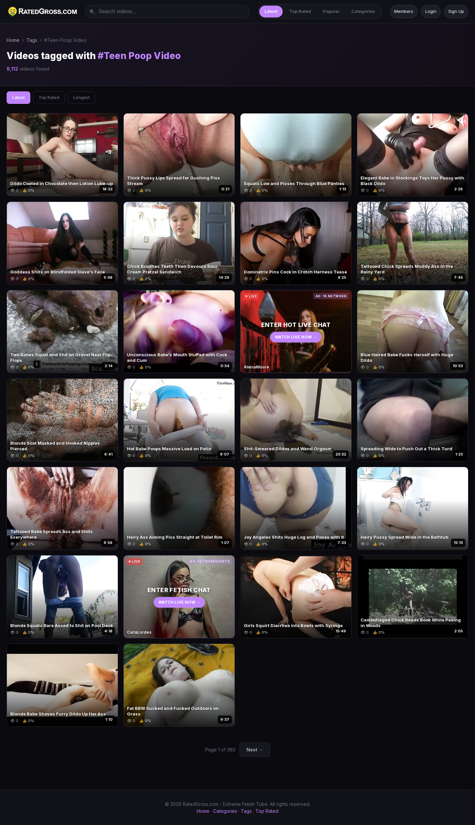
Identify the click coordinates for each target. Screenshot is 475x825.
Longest (81, 97)
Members (403, 11)
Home (13, 40)
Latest (271, 11)
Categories (363, 11)
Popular (331, 11)
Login (430, 11)
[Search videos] (167, 11)
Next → (254, 749)
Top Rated (300, 11)
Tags (31, 40)
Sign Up (456, 11)
